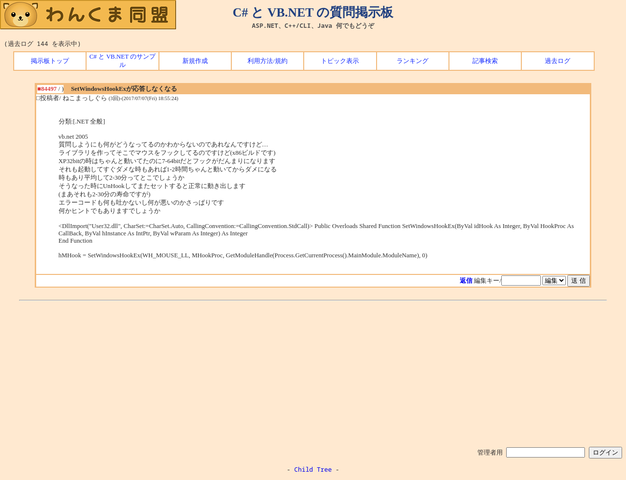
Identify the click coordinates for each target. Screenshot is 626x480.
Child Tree (313, 469)
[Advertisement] (313, 372)
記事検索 (485, 61)
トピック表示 (340, 61)
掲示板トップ (50, 61)
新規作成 (195, 61)
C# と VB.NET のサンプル (122, 60)
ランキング (412, 61)
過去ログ (557, 61)
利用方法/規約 (267, 61)
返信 (466, 280)
